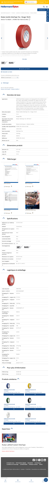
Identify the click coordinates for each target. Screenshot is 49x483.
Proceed (42, 2)
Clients (41, 464)
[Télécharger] (47, 18)
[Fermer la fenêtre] (47, 2)
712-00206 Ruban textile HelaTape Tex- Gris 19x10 (35, 417)
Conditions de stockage (12, 464)
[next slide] (47, 38)
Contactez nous (10, 463)
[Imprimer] (47, 15)
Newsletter (30, 463)
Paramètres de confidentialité (39, 469)
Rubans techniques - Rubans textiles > (10, 89)
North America (30, 2)
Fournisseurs (38, 463)
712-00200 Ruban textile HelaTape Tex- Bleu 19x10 (14, 388)
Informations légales (21, 463)
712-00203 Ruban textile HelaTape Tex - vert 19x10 (14, 403)
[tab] (24, 95)
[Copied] (29, 19)
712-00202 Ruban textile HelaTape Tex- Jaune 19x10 (35, 388)
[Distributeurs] (47, 9)
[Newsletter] (47, 12)
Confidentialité (23, 464)
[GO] (44, 6)
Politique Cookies (33, 464)
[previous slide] (1, 38)
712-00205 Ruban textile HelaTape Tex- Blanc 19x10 (14, 417)
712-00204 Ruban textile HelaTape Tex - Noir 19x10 (35, 403)
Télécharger (5, 83)
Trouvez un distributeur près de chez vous (10, 75)
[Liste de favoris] (47, 20)
